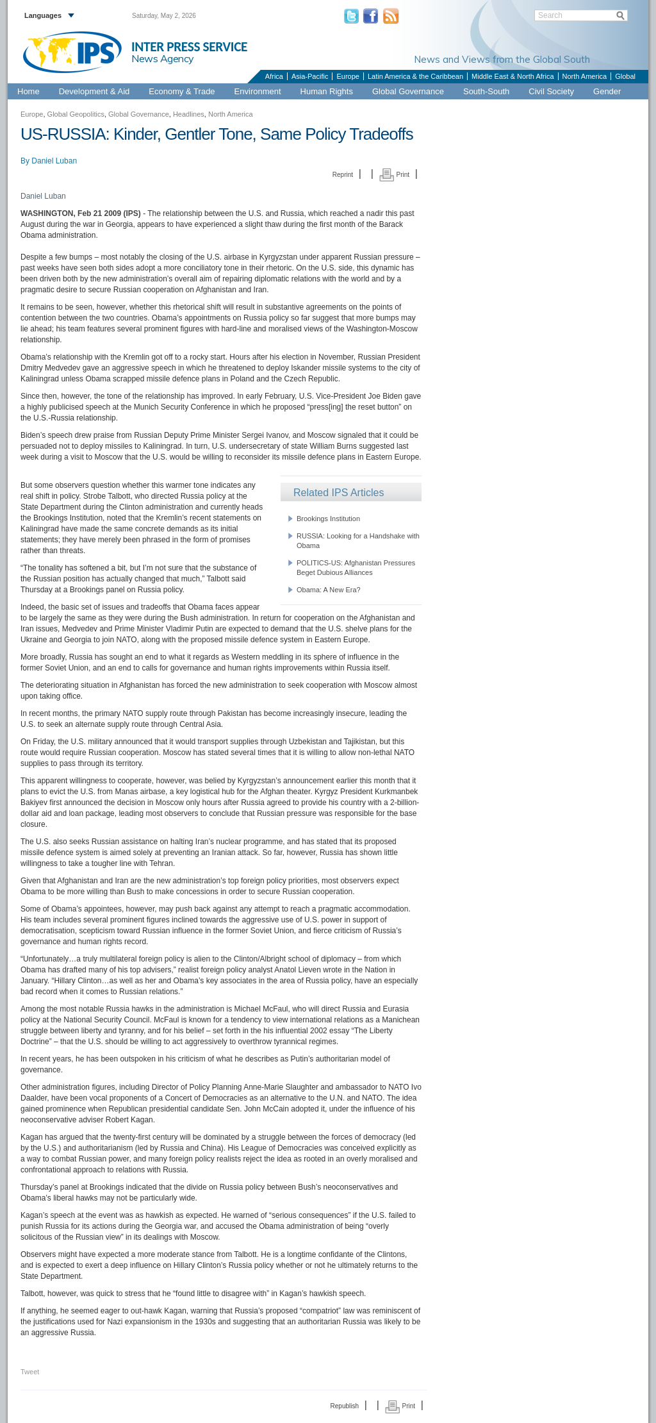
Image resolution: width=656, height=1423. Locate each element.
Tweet (29, 1372)
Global (625, 76)
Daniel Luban (54, 160)
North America (584, 76)
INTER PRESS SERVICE (189, 46)
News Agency (162, 58)
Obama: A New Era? (329, 590)
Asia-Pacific (309, 76)
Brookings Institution (328, 518)
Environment (257, 91)
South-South (486, 91)
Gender (607, 91)
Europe (347, 76)
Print (394, 174)
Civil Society (551, 91)
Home (28, 91)
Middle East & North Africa (513, 76)
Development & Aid (94, 91)
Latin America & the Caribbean (415, 76)
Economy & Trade (182, 91)
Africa (274, 76)
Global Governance (408, 91)
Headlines (188, 114)
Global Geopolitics (75, 114)
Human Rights (326, 91)
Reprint (342, 174)
